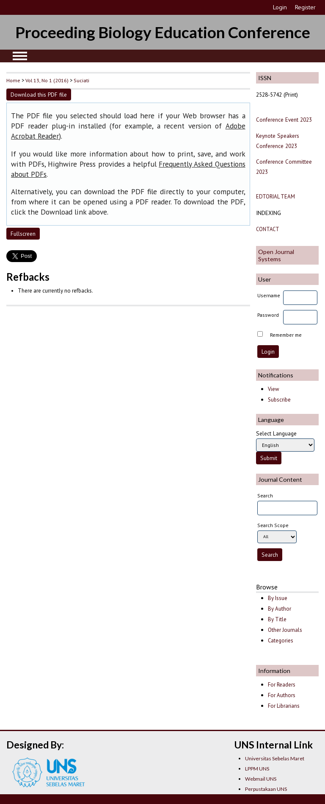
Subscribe (279, 399)
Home (13, 80)
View (273, 389)
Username (268, 295)
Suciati (81, 80)
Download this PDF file (39, 94)
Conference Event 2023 (284, 119)
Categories (280, 640)
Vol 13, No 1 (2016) (47, 80)
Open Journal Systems (276, 255)
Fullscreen (23, 233)
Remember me (286, 335)
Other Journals (285, 630)
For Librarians (284, 705)
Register (305, 7)
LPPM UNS (257, 768)
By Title (277, 619)
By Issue (277, 598)
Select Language (276, 433)
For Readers (281, 684)
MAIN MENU (20, 56)
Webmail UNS (260, 779)
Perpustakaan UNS (266, 789)
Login (280, 7)
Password (268, 315)
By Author (279, 608)
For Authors (281, 695)
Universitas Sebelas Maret (274, 758)
